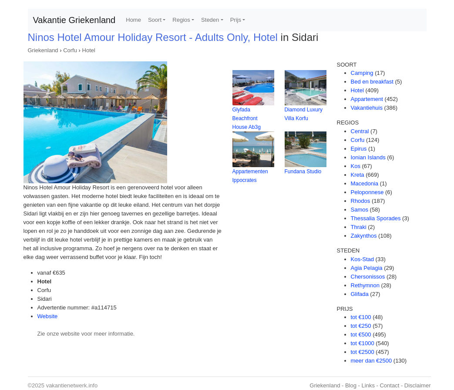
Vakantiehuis (367, 107)
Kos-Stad (362, 259)
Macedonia (365, 183)
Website (47, 316)
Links (368, 385)
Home (133, 20)
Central (360, 131)
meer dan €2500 (371, 360)
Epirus (359, 148)
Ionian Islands (368, 157)
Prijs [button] (235, 20)
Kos (355, 166)
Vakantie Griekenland (74, 20)
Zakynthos (364, 235)
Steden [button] (210, 20)
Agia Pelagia (367, 268)
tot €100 (361, 317)
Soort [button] (154, 20)
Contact (389, 385)
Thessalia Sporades (376, 218)
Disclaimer (417, 385)
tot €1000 (362, 343)
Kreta (357, 174)
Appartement (367, 99)
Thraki (359, 227)
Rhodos (360, 201)
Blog (350, 385)
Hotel (88, 50)
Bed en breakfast (372, 81)
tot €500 (361, 334)
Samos (359, 209)
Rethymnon (365, 285)
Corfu (70, 50)
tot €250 (361, 326)
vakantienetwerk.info (72, 385)
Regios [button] (181, 20)
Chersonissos (368, 276)
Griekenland (43, 50)
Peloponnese (367, 192)
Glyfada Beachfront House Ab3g (246, 118)
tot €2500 (362, 352)
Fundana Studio (303, 171)
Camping (362, 73)
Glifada (360, 294)
